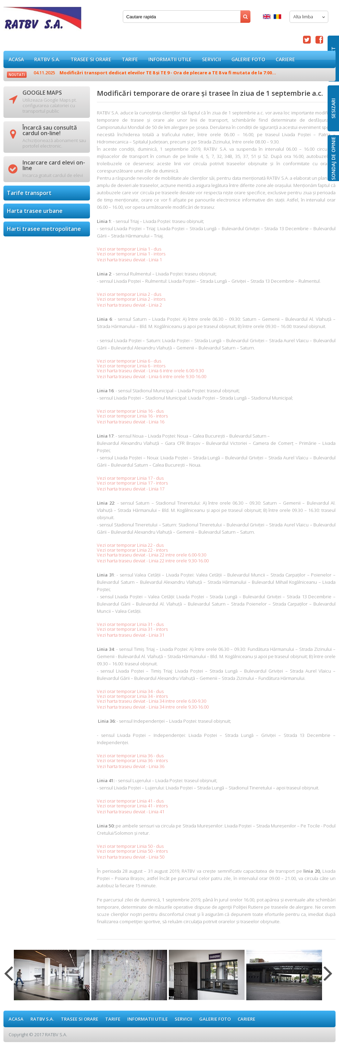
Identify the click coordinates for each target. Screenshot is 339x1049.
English (267, 16)
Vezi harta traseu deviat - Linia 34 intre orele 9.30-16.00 (153, 707)
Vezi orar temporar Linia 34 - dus (130, 691)
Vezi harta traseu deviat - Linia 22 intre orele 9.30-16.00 (153, 561)
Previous (8, 977)
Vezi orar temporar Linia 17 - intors (132, 483)
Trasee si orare (91, 59)
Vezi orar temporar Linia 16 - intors (132, 416)
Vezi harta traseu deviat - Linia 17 (130, 489)
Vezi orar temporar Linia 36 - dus (130, 755)
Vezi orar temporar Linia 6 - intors (131, 366)
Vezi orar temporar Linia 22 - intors (132, 550)
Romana (277, 16)
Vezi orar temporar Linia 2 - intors (131, 299)
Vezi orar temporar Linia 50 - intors (132, 851)
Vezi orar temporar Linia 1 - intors (131, 254)
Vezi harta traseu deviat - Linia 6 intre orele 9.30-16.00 (151, 376)
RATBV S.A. (47, 59)
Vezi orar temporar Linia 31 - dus (130, 624)
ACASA (16, 59)
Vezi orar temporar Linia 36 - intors (132, 760)
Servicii (211, 59)
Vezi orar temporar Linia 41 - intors (132, 806)
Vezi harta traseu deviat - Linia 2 (129, 305)
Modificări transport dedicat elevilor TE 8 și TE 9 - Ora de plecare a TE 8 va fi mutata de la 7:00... (155, 72)
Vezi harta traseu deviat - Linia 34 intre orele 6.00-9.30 (151, 701)
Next (328, 977)
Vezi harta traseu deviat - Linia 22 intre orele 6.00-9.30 (151, 555)
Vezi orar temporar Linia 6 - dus (129, 361)
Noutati (17, 74)
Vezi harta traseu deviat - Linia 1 (129, 259)
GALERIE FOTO (248, 59)
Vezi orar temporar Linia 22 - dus (130, 545)
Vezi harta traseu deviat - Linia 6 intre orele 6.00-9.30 (150, 370)
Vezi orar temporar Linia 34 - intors (132, 696)
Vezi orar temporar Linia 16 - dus (130, 411)
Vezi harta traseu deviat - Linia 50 (130, 857)
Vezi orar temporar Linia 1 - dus (129, 249)
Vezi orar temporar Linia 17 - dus (130, 478)
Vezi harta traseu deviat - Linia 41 (130, 811)
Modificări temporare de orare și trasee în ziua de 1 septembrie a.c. (42, 20)
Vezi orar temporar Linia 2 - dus (129, 294)
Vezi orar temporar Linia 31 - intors (132, 629)
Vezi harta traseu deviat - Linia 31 (130, 635)
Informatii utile (170, 59)
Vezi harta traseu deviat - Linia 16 (130, 422)
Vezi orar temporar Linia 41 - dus (130, 801)
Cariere (285, 59)
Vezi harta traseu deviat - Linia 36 (130, 766)
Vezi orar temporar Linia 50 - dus (130, 846)
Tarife (130, 59)
